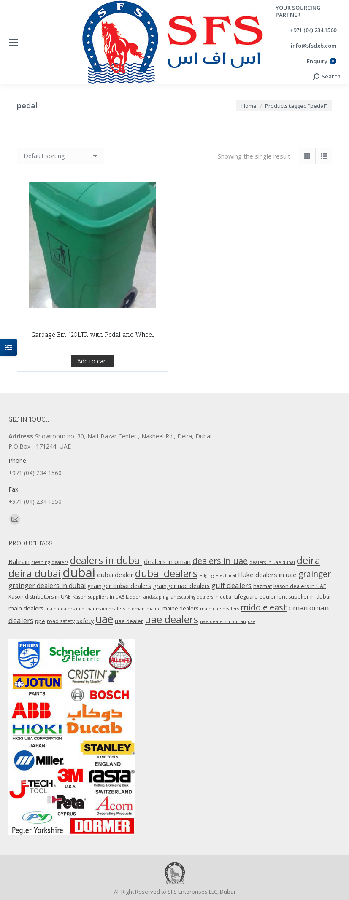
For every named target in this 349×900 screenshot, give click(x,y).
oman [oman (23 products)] (298, 608)
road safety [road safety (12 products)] (61, 621)
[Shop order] (60, 156)
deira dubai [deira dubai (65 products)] (34, 573)
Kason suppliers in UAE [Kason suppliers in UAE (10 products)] (98, 597)
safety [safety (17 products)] (85, 620)
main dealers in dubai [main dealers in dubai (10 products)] (69, 608)
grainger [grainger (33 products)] (314, 574)
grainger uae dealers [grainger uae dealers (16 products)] (181, 586)
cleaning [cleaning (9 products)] (40, 562)
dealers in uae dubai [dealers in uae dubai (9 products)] (272, 562)
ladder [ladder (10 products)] (133, 597)
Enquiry (321, 61)
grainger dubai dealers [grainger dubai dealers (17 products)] (119, 585)
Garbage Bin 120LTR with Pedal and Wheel (92, 354)
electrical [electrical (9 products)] (225, 575)
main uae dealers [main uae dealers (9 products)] (219, 609)
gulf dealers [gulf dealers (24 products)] (231, 585)
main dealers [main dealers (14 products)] (25, 608)
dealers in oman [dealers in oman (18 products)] (167, 561)
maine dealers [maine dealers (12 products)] (180, 608)
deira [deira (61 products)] (308, 560)
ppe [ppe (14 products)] (40, 621)
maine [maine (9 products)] (153, 609)
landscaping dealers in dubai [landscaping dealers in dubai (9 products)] (201, 597)
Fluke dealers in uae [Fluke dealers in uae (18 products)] (267, 574)
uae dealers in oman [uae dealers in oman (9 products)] (223, 621)
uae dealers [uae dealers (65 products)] (171, 619)
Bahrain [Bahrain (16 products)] (19, 562)
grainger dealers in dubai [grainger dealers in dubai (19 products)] (47, 585)
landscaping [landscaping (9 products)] (155, 597)
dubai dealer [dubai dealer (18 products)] (115, 574)
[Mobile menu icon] (13, 42)
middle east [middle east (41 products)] (264, 607)
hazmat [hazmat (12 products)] (262, 586)
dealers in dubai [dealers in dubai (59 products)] (106, 560)
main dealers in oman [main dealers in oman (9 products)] (120, 609)
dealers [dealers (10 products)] (59, 562)
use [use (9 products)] (251, 621)
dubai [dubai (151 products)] (78, 572)
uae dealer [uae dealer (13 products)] (129, 621)
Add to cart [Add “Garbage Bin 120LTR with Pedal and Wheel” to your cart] (92, 380)
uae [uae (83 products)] (104, 619)
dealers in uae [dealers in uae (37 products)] (220, 561)
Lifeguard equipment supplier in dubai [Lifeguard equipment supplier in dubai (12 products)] (282, 596)
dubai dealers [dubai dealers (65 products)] (166, 573)
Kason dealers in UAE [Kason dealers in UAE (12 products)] (299, 586)
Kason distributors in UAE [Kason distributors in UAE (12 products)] (39, 596)
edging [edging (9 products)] (206, 575)
